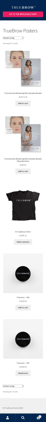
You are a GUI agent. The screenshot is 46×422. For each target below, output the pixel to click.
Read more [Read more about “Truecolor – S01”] (23, 373)
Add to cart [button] (23, 103)
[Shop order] (13, 38)
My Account (7, 418)
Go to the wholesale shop (23, 14)
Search (23, 418)
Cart (36, 416)
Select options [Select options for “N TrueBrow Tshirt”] (23, 242)
